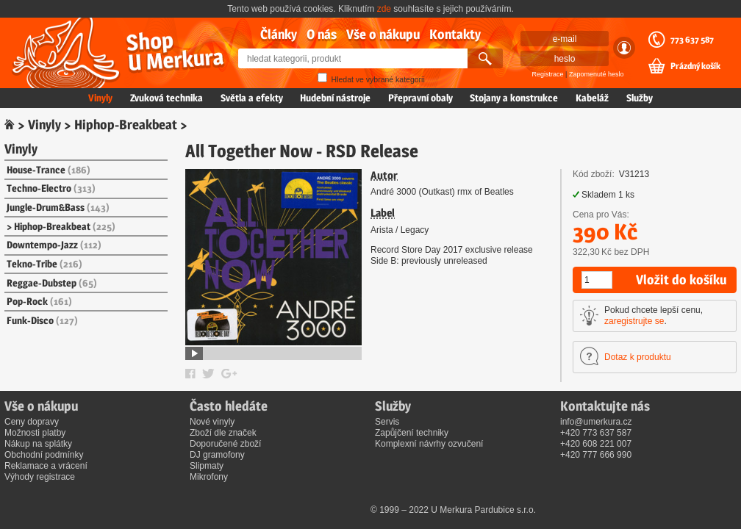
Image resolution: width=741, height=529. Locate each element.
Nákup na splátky (38, 444)
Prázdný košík (695, 66)
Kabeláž (592, 98)
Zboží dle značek (223, 433)
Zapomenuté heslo (596, 74)
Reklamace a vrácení (45, 466)
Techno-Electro (51, 188)
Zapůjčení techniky (411, 433)
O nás (322, 34)
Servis (387, 422)
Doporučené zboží (225, 444)
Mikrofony (209, 477)
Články (278, 34)
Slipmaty (206, 466)
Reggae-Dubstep (52, 283)
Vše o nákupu (383, 34)
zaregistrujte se (634, 321)
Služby (639, 98)
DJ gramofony (217, 455)
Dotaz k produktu (637, 357)
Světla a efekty (252, 98)
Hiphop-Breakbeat (125, 124)
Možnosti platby (34, 433)
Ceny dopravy (31, 422)
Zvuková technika (166, 98)
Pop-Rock (39, 301)
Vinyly (100, 98)
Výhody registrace (39, 477)
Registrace (548, 74)
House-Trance (48, 170)
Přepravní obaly (420, 98)
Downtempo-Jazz (54, 245)
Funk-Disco (42, 320)
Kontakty (455, 34)
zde (384, 9)
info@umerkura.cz (596, 422)
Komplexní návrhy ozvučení (429, 444)
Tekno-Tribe (44, 264)
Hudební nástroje (335, 98)
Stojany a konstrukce (514, 98)
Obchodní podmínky (43, 455)
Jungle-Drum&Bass (58, 207)
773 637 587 (692, 39)
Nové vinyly (212, 422)
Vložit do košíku (681, 279)
